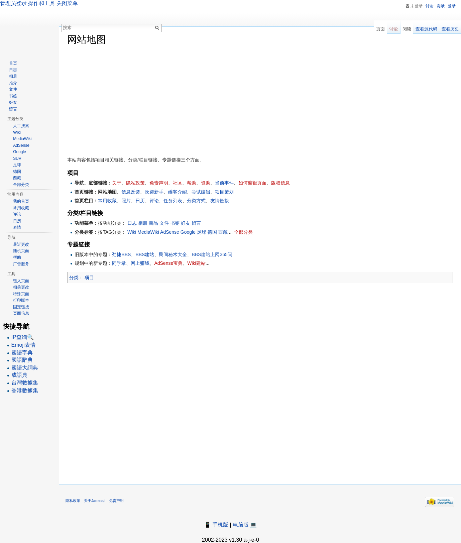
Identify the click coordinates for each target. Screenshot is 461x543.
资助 (205, 183)
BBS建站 (144, 254)
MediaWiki (148, 232)
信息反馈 (130, 192)
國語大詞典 (24, 367)
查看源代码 (426, 28)
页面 (380, 28)
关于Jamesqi (94, 501)
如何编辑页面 (252, 183)
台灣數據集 (24, 383)
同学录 (119, 263)
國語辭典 (22, 360)
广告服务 (21, 263)
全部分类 (243, 232)
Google (188, 232)
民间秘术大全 (173, 254)
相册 (142, 223)
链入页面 (21, 281)
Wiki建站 (196, 263)
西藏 (223, 232)
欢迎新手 (154, 192)
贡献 (441, 6)
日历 (140, 200)
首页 (13, 63)
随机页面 (21, 250)
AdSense (169, 232)
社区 (177, 183)
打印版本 (21, 300)
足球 (201, 232)
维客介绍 (177, 192)
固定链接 (21, 307)
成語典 (19, 375)
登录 (452, 6)
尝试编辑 (201, 192)
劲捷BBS (121, 254)
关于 (116, 183)
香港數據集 (24, 390)
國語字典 (22, 352)
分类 (74, 277)
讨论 (430, 6)
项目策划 (224, 192)
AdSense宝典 (168, 263)
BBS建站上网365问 (212, 254)
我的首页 (21, 201)
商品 (153, 223)
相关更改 (21, 287)
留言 (196, 223)
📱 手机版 (216, 525)
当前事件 (224, 183)
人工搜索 (21, 125)
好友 (185, 223)
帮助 (191, 183)
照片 (126, 200)
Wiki (131, 232)
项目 (89, 277)
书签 (175, 223)
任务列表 (172, 200)
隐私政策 (135, 183)
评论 (154, 200)
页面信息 (21, 313)
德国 (212, 232)
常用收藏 (107, 200)
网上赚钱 (140, 263)
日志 (132, 223)
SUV (17, 158)
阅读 (406, 28)
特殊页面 (21, 294)
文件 (164, 223)
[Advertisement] (260, 99)
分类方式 (196, 200)
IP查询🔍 (22, 337)
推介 (13, 83)
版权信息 (280, 183)
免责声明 (158, 183)
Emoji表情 (23, 345)
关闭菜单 (67, 3)
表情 (17, 227)
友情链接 (219, 200)
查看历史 (450, 28)
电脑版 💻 (245, 525)
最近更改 (21, 244)
